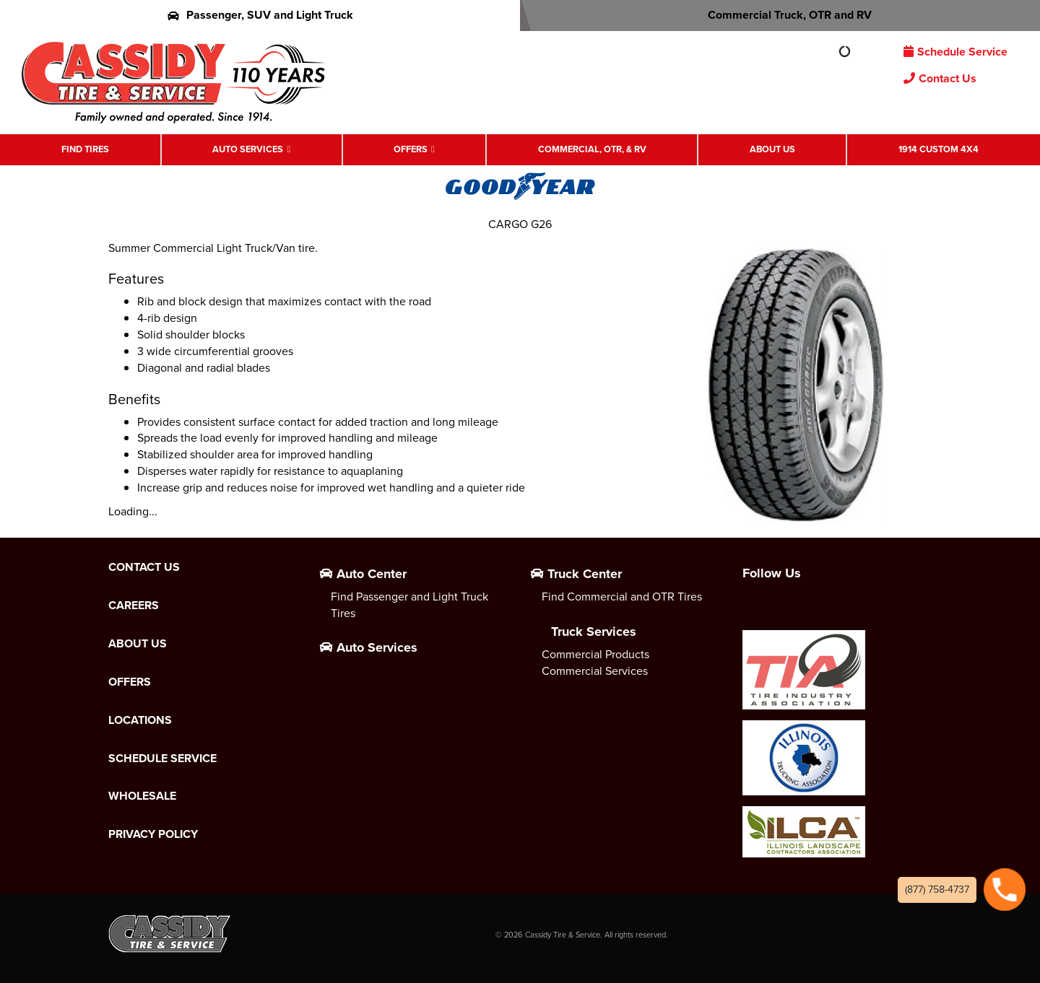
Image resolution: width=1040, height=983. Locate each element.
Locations (140, 720)
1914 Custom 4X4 (938, 149)
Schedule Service (956, 51)
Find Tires (85, 149)
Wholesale (142, 796)
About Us (772, 149)
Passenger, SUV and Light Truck (260, 14)
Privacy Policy (153, 834)
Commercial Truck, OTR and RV (780, 14)
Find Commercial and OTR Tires (622, 596)
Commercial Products (595, 654)
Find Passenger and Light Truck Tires (409, 604)
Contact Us (940, 78)
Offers (411, 149)
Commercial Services (595, 671)
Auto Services (247, 149)
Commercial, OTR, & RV (592, 149)
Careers (133, 605)
